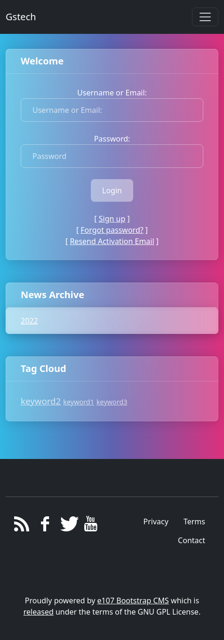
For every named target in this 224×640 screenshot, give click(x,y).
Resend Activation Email (112, 241)
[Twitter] (68, 526)
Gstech (21, 16)
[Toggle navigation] (205, 17)
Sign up (112, 218)
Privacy (156, 521)
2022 (29, 321)
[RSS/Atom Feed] (21, 526)
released (39, 612)
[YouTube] (91, 526)
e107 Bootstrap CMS (133, 600)
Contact (191, 540)
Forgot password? (111, 230)
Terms (194, 521)
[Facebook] (45, 526)
